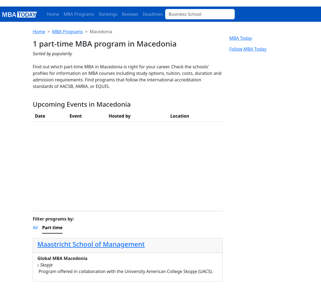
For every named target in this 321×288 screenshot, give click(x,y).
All (35, 228)
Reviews (130, 14)
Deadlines (152, 14)
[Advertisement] (128, 164)
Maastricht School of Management (91, 244)
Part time (52, 228)
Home (53, 14)
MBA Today (240, 38)
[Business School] (200, 14)
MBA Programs (79, 14)
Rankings (108, 14)
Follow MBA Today (247, 49)
